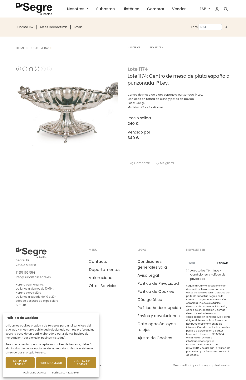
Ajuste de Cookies (155, 338)
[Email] (200, 263)
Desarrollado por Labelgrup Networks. (201, 365)
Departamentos (105, 269)
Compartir (140, 163)
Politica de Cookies (155, 291)
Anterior (134, 47)
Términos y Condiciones (206, 273)
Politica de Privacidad (158, 283)
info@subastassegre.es (33, 277)
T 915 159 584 (25, 272)
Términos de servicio (218, 351)
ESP (203, 9)
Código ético (149, 299)
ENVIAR (222, 263)
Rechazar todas (82, 362)
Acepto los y (207, 275)
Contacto (98, 261)
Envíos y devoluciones (158, 315)
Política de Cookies (34, 372)
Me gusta (165, 163)
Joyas (78, 27)
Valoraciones (102, 277)
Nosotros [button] (76, 9)
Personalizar (51, 363)
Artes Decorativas (53, 27)
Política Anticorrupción (159, 307)
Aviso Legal (148, 275)
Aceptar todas (20, 362)
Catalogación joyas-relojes (157, 326)
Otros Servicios (103, 285)
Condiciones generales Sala (152, 264)
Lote (194, 27)
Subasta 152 (24, 27)
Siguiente (156, 47)
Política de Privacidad (65, 372)
